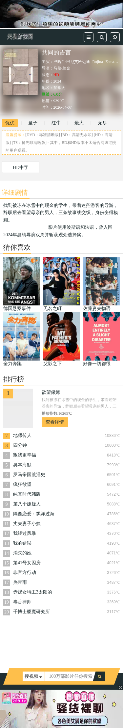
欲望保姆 (51, 392)
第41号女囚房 (27, 562)
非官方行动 (24, 572)
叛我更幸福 (24, 455)
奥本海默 (22, 464)
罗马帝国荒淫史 (29, 474)
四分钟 (20, 445)
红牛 (56, 122)
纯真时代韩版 (27, 494)
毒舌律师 (22, 601)
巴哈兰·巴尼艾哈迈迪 (71, 61)
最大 (79, 122)
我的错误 (22, 543)
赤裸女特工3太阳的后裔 (32, 593)
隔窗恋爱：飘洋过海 (33, 513)
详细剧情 (15, 192)
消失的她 (22, 552)
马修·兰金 (61, 68)
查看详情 (55, 422)
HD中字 (21, 167)
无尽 (102, 122)
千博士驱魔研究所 (31, 611)
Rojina (97, 61)
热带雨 (20, 582)
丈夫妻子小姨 (27, 523)
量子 (32, 122)
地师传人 (22, 435)
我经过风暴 (24, 533)
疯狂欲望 (22, 484)
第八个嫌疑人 (27, 504)
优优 (9, 122)
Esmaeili (112, 61)
